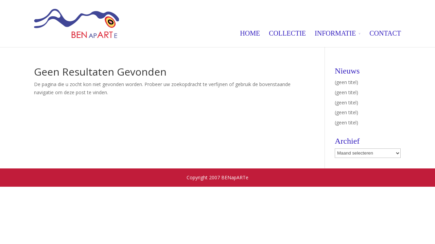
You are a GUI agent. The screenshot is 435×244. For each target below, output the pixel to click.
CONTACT (385, 33)
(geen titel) (346, 82)
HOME (250, 33)
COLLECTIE (287, 33)
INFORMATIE (335, 33)
